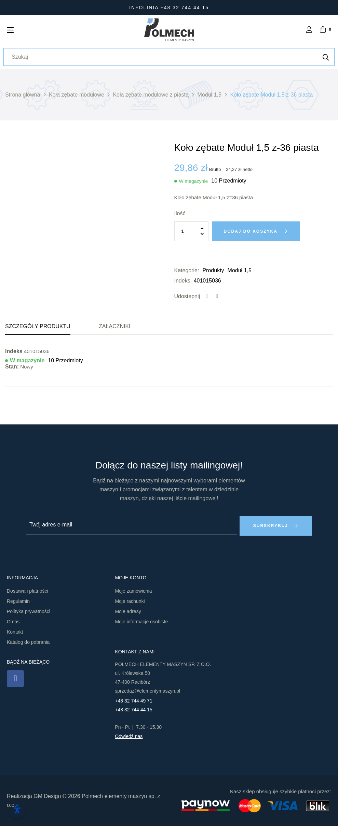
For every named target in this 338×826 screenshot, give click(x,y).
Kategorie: (186, 270)
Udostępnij (206, 296)
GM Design (47, 795)
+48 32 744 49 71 (133, 699)
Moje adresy (128, 610)
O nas (13, 620)
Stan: (12, 366)
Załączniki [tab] (114, 326)
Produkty (213, 270)
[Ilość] (191, 231)
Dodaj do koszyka (251, 231)
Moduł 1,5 (240, 270)
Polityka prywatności (28, 610)
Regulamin (18, 600)
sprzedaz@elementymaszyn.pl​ (147, 690)
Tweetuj (217, 296)
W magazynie (193, 181)
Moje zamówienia (133, 590)
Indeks (182, 281)
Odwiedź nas (129, 735)
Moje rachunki (130, 600)
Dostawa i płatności (27, 590)
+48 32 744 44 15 (133, 708)
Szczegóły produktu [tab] (37, 326)
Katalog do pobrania (28, 641)
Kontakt (15, 631)
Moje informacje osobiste (141, 620)
